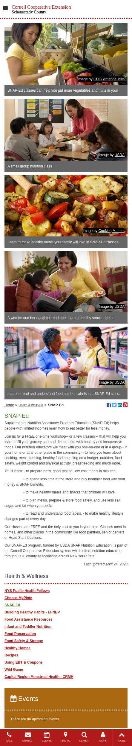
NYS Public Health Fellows (27, 591)
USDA (120, 155)
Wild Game (13, 669)
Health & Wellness (31, 405)
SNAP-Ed (12, 605)
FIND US (65, 737)
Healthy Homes (17, 648)
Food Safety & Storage (23, 641)
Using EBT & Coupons (23, 662)
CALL (9, 737)
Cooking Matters (112, 231)
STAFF (103, 737)
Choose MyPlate (18, 598)
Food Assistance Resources (28, 619)
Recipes (11, 655)
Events (24, 698)
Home (9, 405)
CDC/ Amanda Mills (109, 79)
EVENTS (47, 737)
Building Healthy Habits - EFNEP (32, 612)
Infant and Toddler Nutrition (27, 627)
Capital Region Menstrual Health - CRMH (38, 677)
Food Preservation (20, 634)
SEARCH (84, 737)
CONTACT (28, 737)
